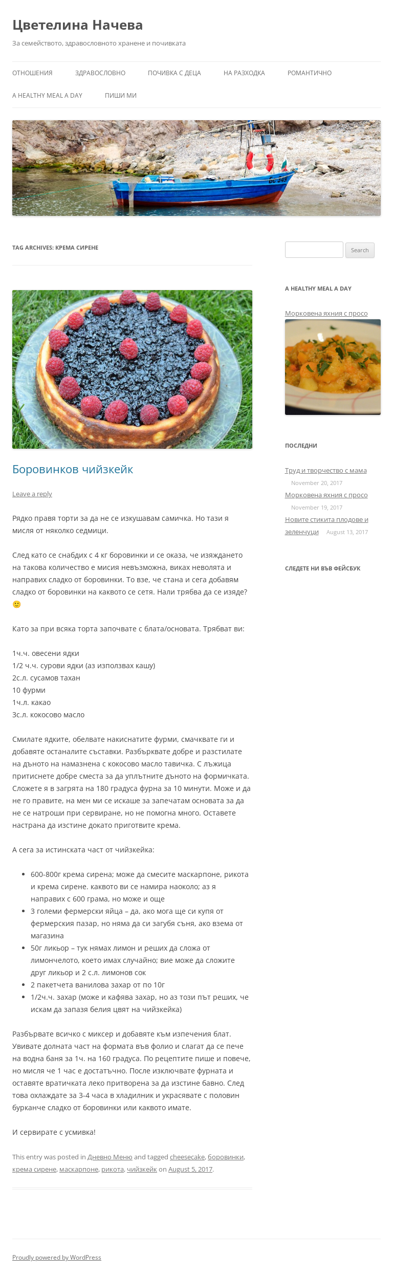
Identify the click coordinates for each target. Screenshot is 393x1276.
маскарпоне (78, 1169)
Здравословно (100, 73)
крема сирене (34, 1169)
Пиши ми (121, 95)
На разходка (244, 73)
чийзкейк (142, 1169)
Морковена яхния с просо (326, 313)
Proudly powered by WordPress (56, 1257)
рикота (112, 1169)
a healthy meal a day (47, 95)
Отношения (32, 73)
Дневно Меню (110, 1156)
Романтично (310, 73)
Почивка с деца (174, 73)
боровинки (226, 1156)
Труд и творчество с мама (326, 470)
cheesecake (187, 1156)
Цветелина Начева (77, 24)
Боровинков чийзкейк (72, 468)
